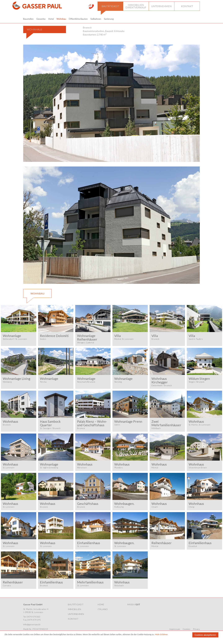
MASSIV (133, 604)
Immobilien (74, 609)
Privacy (196, 629)
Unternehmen (76, 614)
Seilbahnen (95, 18)
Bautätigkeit (75, 604)
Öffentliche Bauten (78, 18)
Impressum (174, 629)
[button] (110, 6)
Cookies (186, 629)
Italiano (103, 609)
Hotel (51, 18)
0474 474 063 (33, 616)
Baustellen (28, 18)
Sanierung (109, 18)
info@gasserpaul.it (31, 624)
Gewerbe (41, 18)
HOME (101, 604)
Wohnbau (61, 18)
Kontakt (73, 618)
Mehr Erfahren (161, 634)
